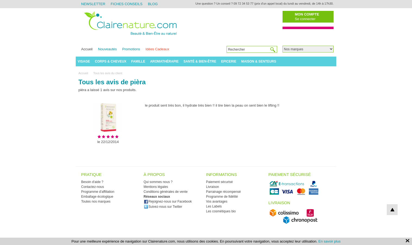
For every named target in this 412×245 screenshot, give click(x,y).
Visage (84, 61)
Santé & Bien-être (199, 61)
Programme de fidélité (222, 197)
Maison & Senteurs (258, 61)
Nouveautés (107, 49)
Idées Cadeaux (157, 49)
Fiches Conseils (126, 4)
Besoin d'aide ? (92, 182)
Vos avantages (216, 201)
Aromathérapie (164, 61)
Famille (138, 61)
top (392, 209)
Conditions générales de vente (166, 192)
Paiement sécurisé (219, 182)
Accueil (87, 49)
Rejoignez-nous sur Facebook (168, 201)
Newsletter (93, 4)
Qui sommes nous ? (158, 182)
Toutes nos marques (95, 201)
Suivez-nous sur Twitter (163, 207)
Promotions (131, 49)
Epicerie (228, 61)
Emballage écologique (97, 197)
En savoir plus (329, 241)
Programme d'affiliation (97, 192)
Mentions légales (156, 187)
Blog (153, 4)
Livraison (212, 187)
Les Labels (214, 206)
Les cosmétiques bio (221, 211)
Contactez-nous (92, 187)
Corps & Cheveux (110, 61)
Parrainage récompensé (223, 192)
